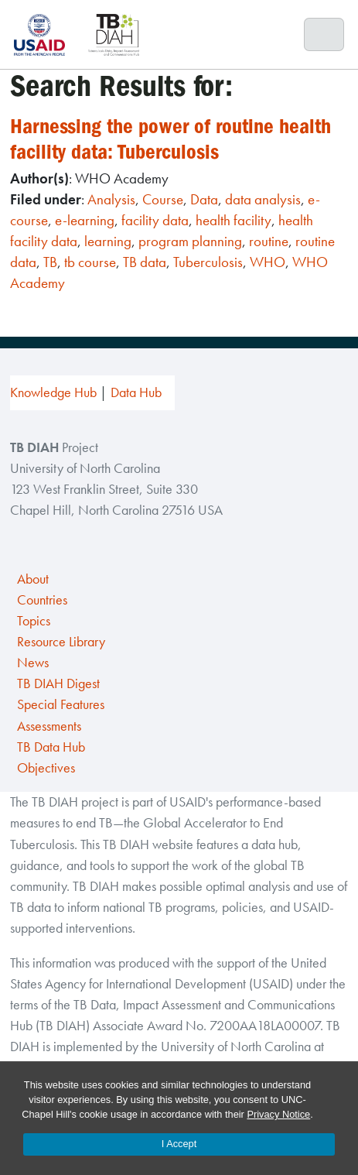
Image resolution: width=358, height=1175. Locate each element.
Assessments (49, 726)
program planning (190, 241)
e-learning (84, 220)
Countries (42, 599)
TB (50, 262)
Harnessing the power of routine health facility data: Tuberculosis (170, 139)
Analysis (111, 199)
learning (107, 241)
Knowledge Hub (53, 392)
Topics (33, 620)
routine (268, 241)
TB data (144, 262)
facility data (155, 220)
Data (204, 199)
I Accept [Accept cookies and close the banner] (179, 1143)
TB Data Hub (51, 746)
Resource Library (61, 641)
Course (162, 199)
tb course (90, 262)
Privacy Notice (278, 1114)
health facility (233, 220)
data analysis (263, 199)
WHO (267, 262)
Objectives (46, 767)
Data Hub (136, 392)
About (33, 579)
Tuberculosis (208, 262)
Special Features (60, 704)
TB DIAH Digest (58, 683)
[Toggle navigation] (324, 35)
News (33, 662)
